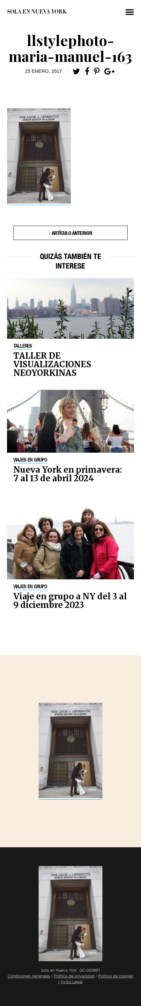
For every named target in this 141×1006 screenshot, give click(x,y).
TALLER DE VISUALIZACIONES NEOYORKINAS (52, 364)
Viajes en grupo (30, 460)
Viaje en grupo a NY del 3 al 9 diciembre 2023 (70, 600)
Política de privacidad (74, 977)
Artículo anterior (72, 234)
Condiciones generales (29, 977)
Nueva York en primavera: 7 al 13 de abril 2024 (67, 473)
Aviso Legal (72, 982)
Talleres (22, 346)
